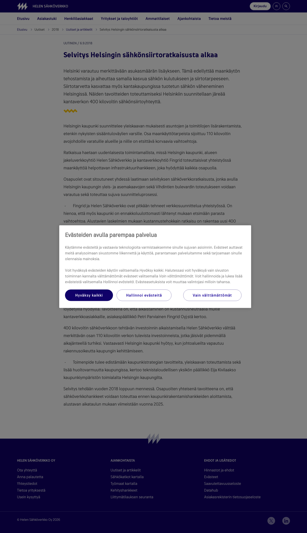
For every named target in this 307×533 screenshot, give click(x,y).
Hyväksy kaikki (89, 295)
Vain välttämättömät (212, 295)
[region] (155, 266)
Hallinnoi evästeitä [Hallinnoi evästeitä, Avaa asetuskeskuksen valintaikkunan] (144, 295)
